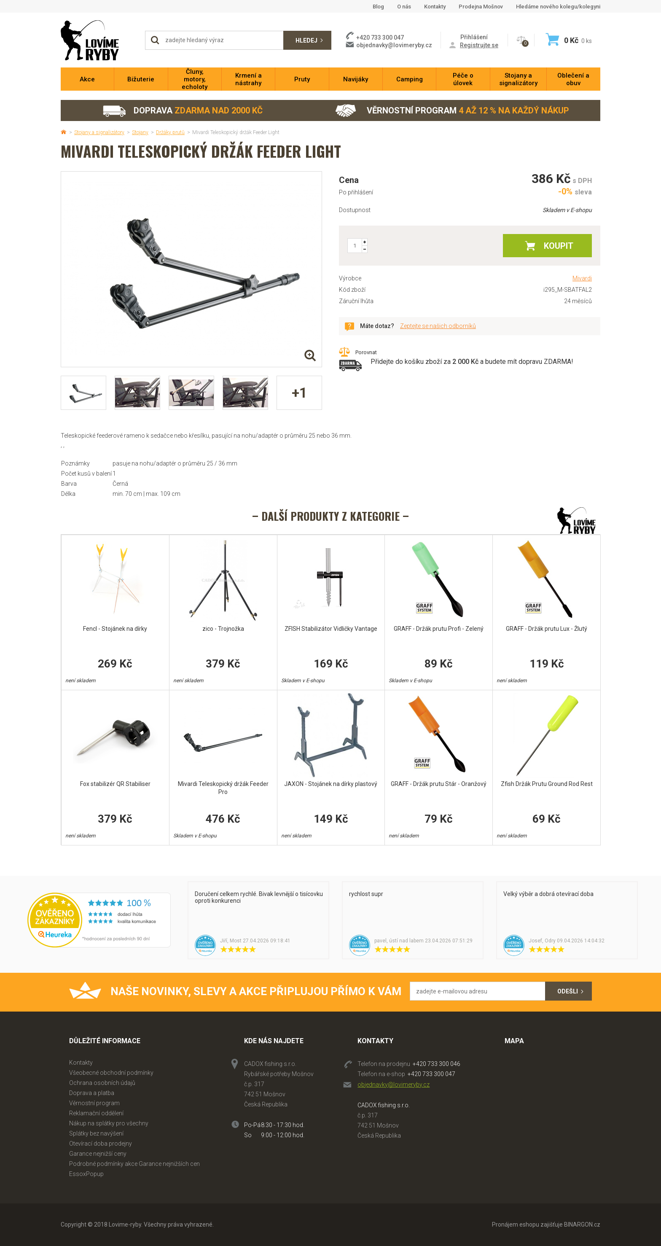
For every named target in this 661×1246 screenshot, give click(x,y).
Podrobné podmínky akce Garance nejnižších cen (134, 1163)
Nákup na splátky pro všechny (108, 1123)
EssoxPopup (86, 1174)
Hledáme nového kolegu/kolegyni (558, 6)
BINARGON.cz (582, 1224)
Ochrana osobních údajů (102, 1082)
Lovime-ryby (99, 40)
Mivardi (582, 278)
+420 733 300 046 (436, 1063)
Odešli (567, 991)
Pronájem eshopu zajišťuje (527, 1224)
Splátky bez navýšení (96, 1133)
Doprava (182, 111)
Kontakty (435, 6)
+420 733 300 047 (431, 1074)
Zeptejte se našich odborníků (438, 326)
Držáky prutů (170, 132)
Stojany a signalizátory (99, 132)
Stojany (140, 132)
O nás (404, 6)
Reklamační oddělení (96, 1113)
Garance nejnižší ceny (97, 1153)
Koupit (558, 246)
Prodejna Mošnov (481, 6)
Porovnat (366, 352)
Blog (378, 6)
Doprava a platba (91, 1093)
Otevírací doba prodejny (100, 1143)
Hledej (306, 40)
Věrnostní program (452, 111)
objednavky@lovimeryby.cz (394, 45)
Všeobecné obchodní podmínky (111, 1072)
